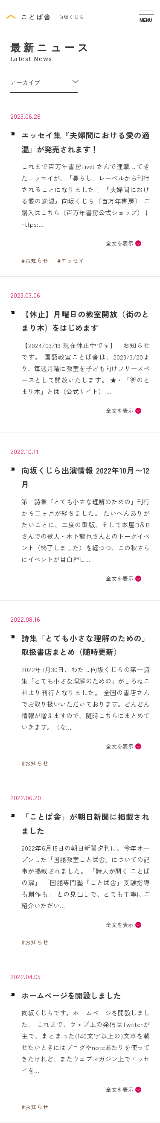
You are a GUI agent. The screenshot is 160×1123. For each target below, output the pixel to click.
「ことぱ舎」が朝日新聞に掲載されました (85, 823)
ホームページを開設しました (71, 995)
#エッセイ (70, 260)
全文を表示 (120, 243)
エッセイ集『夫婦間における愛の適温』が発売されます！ (85, 141)
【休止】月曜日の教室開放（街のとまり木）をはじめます (85, 320)
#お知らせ (35, 260)
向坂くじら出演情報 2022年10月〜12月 (85, 477)
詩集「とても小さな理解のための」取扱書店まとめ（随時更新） (85, 644)
